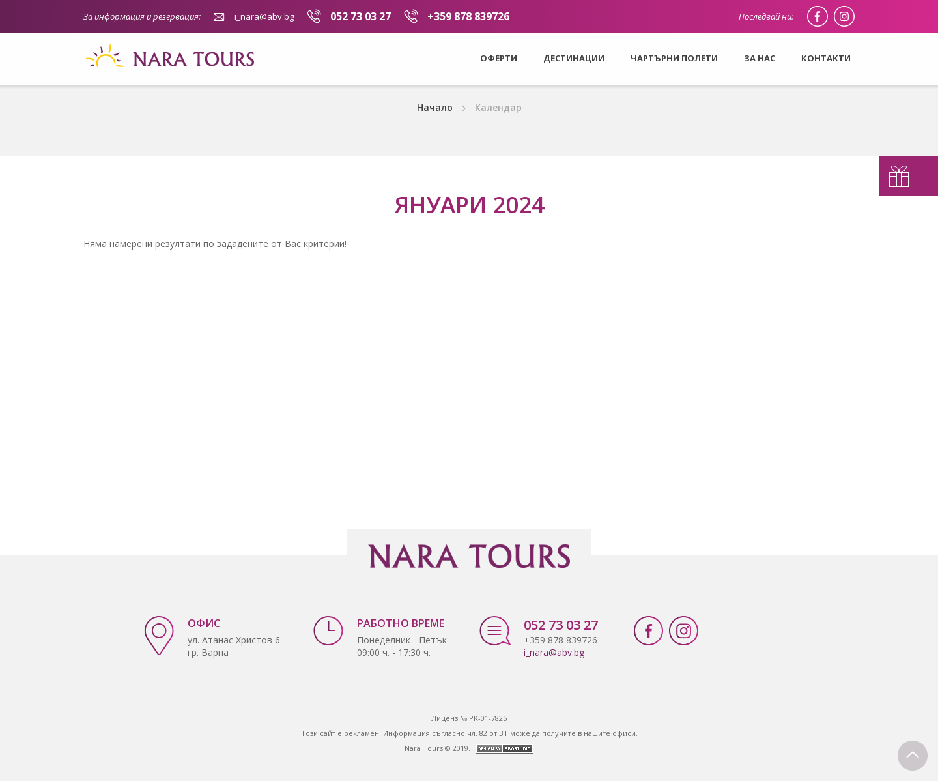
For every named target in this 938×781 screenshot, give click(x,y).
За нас (759, 58)
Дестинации (573, 58)
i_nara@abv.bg (264, 16)
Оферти (498, 58)
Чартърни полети (674, 58)
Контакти (826, 58)
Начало (435, 107)
